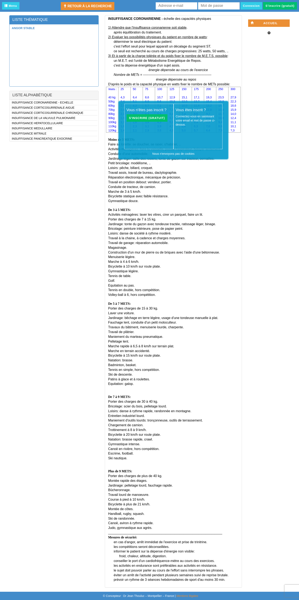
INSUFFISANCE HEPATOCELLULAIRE (37, 123)
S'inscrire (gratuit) (280, 5)
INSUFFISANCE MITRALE (29, 133)
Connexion (251, 5)
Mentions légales (187, 596)
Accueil (264, 23)
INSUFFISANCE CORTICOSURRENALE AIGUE (43, 107)
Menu (11, 5)
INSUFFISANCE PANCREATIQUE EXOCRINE (42, 138)
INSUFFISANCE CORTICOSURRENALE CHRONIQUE (47, 112)
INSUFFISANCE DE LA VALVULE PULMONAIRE (43, 118)
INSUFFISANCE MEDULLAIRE (32, 128)
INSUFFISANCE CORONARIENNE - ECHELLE (42, 102)
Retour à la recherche (87, 6)
